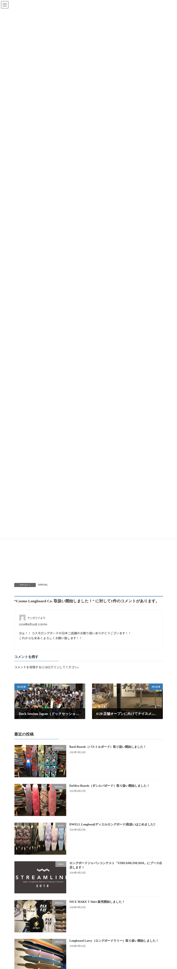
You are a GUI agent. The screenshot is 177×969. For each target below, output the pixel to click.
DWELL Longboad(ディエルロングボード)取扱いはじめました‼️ (112, 824)
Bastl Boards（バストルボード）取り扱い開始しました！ (107, 746)
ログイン (53, 667)
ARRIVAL (43, 584)
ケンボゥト (33, 617)
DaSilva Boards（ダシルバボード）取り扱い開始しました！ (109, 785)
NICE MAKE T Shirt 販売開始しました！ (97, 901)
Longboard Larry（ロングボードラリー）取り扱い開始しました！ (113, 940)
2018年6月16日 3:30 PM (33, 624)
